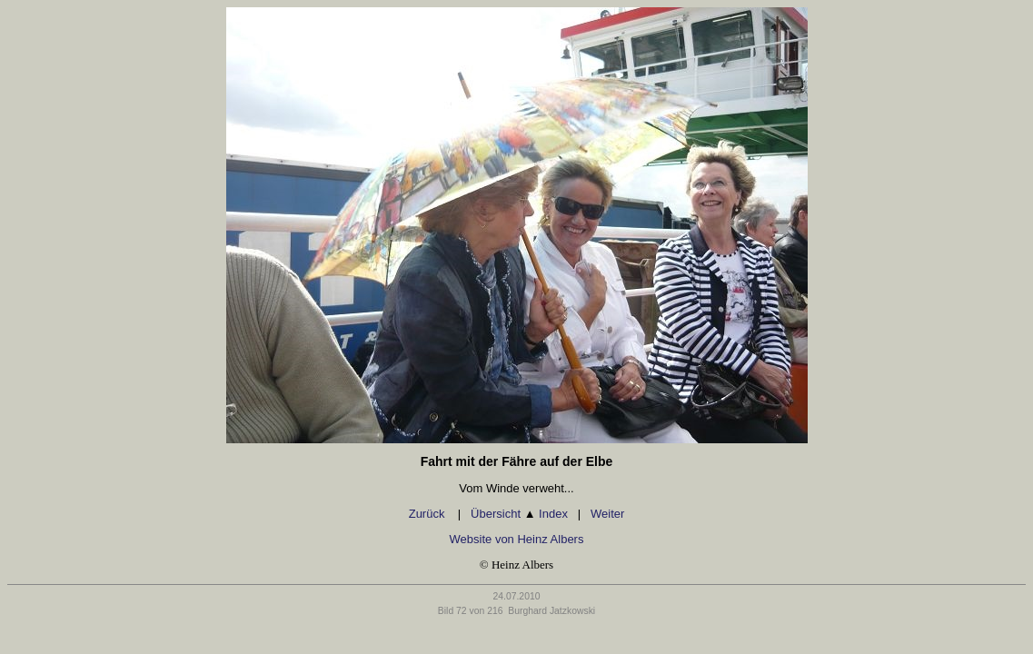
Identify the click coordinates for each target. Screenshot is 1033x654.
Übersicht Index (519, 513)
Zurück (428, 513)
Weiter (607, 513)
